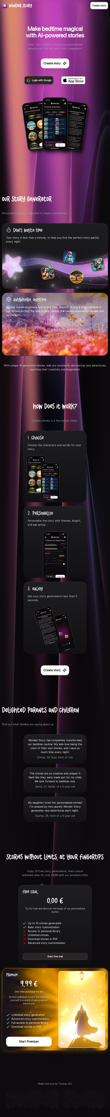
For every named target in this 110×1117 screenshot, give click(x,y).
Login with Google (39, 80)
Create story (99, 5)
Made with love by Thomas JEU (55, 1084)
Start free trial (55, 956)
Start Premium (29, 1041)
